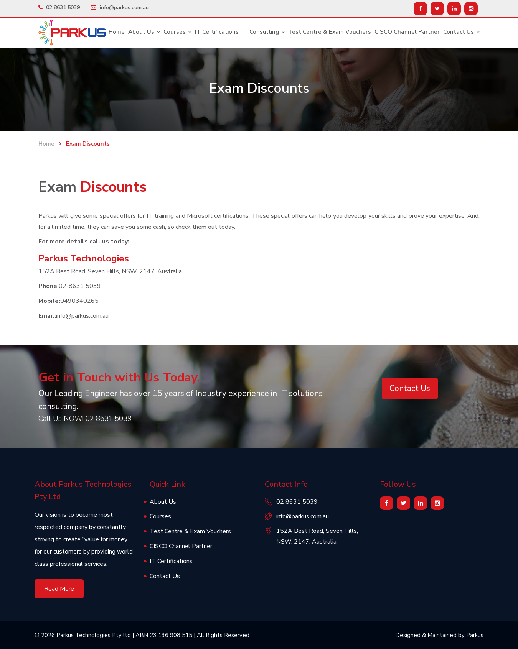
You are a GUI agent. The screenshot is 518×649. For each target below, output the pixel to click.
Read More (59, 589)
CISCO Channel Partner (407, 32)
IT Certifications (217, 32)
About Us (141, 32)
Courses (174, 32)
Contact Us (458, 32)
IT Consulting (260, 32)
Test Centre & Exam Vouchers (329, 32)
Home (117, 32)
